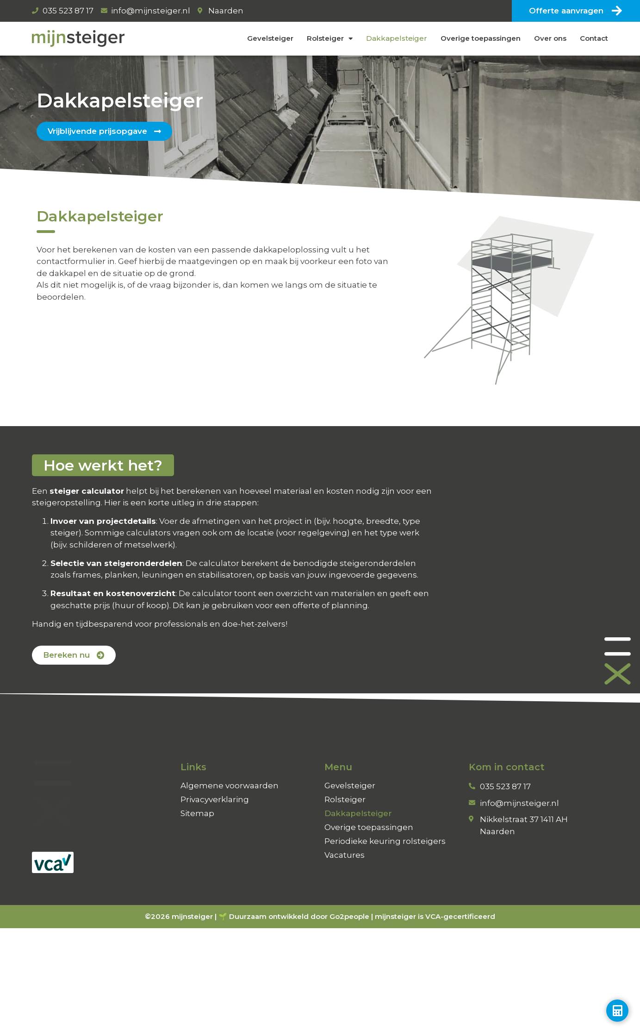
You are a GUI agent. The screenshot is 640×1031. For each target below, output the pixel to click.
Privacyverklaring (214, 799)
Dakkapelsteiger (396, 38)
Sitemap (197, 813)
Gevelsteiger (270, 38)
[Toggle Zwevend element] (617, 1011)
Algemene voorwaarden (229, 785)
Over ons (550, 38)
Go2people (349, 916)
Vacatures (344, 855)
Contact (594, 38)
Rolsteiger (330, 39)
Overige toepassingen (481, 38)
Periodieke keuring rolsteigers (385, 841)
